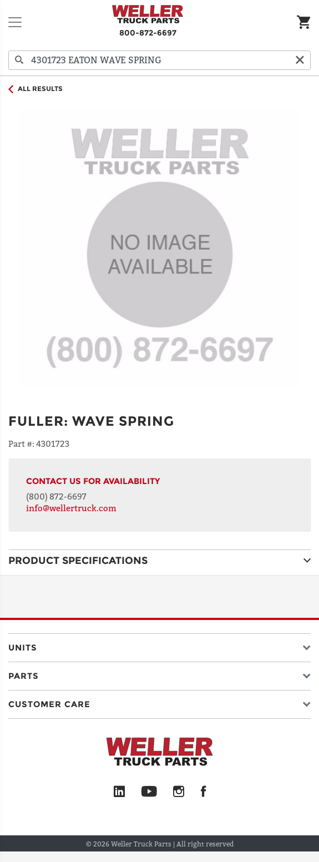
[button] (159, 645)
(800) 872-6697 (56, 496)
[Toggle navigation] (15, 22)
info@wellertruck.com (71, 508)
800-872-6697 (147, 33)
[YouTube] (149, 792)
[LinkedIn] (119, 792)
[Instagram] (179, 792)
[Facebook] (203, 792)
